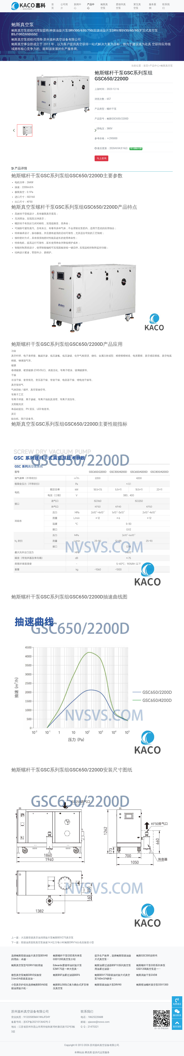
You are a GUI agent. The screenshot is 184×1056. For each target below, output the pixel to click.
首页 (52, 6)
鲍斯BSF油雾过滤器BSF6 (66, 975)
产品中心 (90, 6)
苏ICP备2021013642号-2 (36, 1021)
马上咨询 (101, 158)
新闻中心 (77, 6)
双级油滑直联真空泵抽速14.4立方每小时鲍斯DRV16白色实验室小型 (57, 942)
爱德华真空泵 (121, 6)
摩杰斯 (88, 1052)
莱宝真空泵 (137, 6)
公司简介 (64, 6)
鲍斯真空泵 (104, 6)
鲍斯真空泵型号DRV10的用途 (27, 965)
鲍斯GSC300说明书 (146, 955)
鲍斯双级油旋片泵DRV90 (108, 984)
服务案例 (152, 6)
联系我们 (166, 6)
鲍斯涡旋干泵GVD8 (146, 975)
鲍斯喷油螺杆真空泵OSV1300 (152, 984)
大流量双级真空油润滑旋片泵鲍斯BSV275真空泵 (47, 937)
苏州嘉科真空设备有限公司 (30, 1011)
